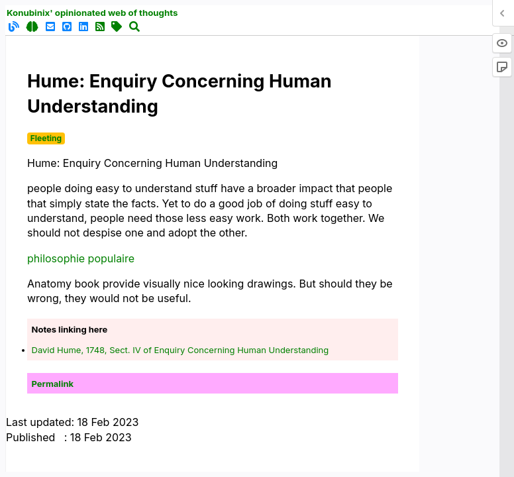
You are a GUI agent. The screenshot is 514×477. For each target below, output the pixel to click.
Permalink (53, 383)
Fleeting (46, 138)
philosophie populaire (80, 258)
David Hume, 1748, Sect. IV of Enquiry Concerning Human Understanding (180, 349)
